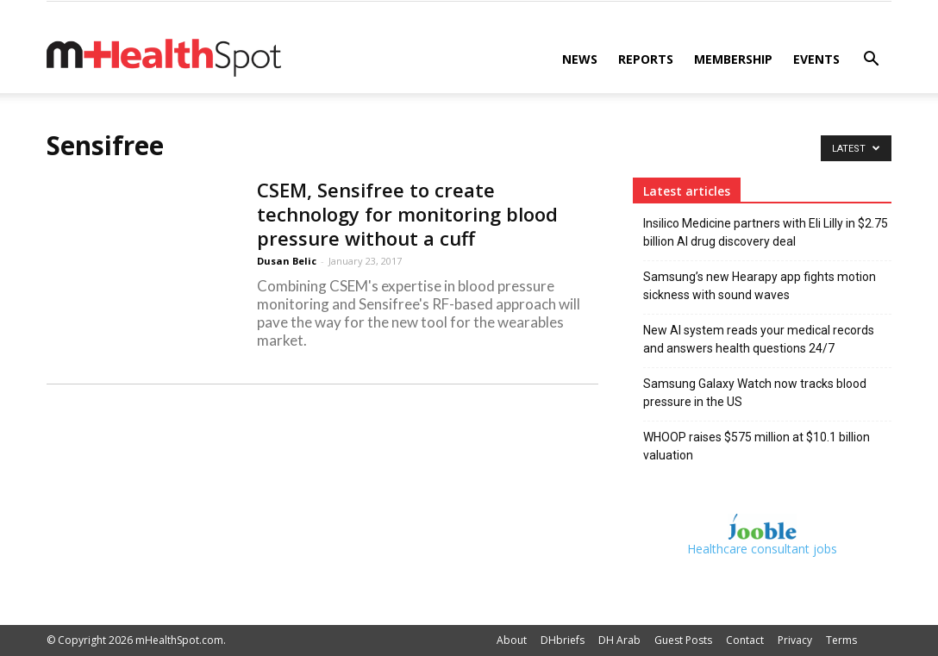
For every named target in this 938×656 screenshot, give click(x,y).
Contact (745, 640)
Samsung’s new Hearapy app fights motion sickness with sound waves (759, 286)
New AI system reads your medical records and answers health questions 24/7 (758, 339)
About (512, 640)
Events (816, 59)
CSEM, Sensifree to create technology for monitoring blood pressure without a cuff (407, 214)
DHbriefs (563, 640)
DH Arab (619, 640)
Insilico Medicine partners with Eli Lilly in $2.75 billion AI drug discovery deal (765, 232)
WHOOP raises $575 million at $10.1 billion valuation (756, 446)
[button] (870, 61)
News (579, 59)
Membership (733, 59)
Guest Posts (683, 640)
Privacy (795, 640)
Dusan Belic (286, 260)
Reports (645, 59)
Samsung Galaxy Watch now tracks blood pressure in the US (754, 393)
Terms (841, 640)
